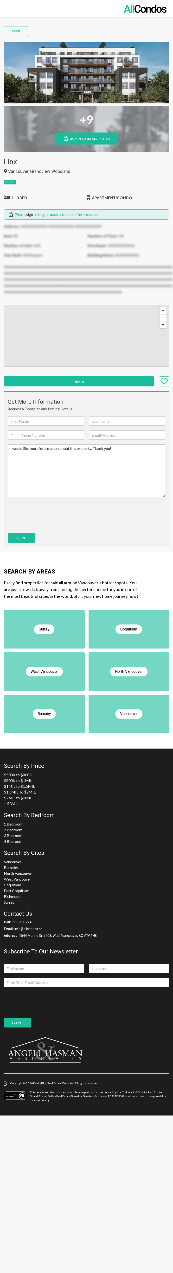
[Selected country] (11, 435)
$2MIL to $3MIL (18, 797)
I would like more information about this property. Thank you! (86, 470)
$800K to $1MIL (18, 780)
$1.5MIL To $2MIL (20, 792)
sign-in (31, 214)
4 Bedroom (13, 841)
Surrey (9, 902)
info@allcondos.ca (28, 929)
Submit (21, 538)
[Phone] (46, 435)
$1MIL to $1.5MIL (19, 786)
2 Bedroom (13, 829)
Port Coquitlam (16, 890)
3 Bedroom (13, 835)
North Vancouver (18, 873)
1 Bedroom (13, 824)
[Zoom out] (163, 317)
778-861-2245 (22, 922)
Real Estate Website (60, 1083)
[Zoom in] (163, 310)
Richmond (12, 896)
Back (16, 31)
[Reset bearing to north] (163, 324)
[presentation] (44, 525)
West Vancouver (17, 879)
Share (79, 381)
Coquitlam (12, 884)
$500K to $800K (18, 774)
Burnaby (11, 867)
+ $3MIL (11, 803)
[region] (86, 335)
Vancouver (12, 861)
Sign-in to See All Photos (86, 138)
